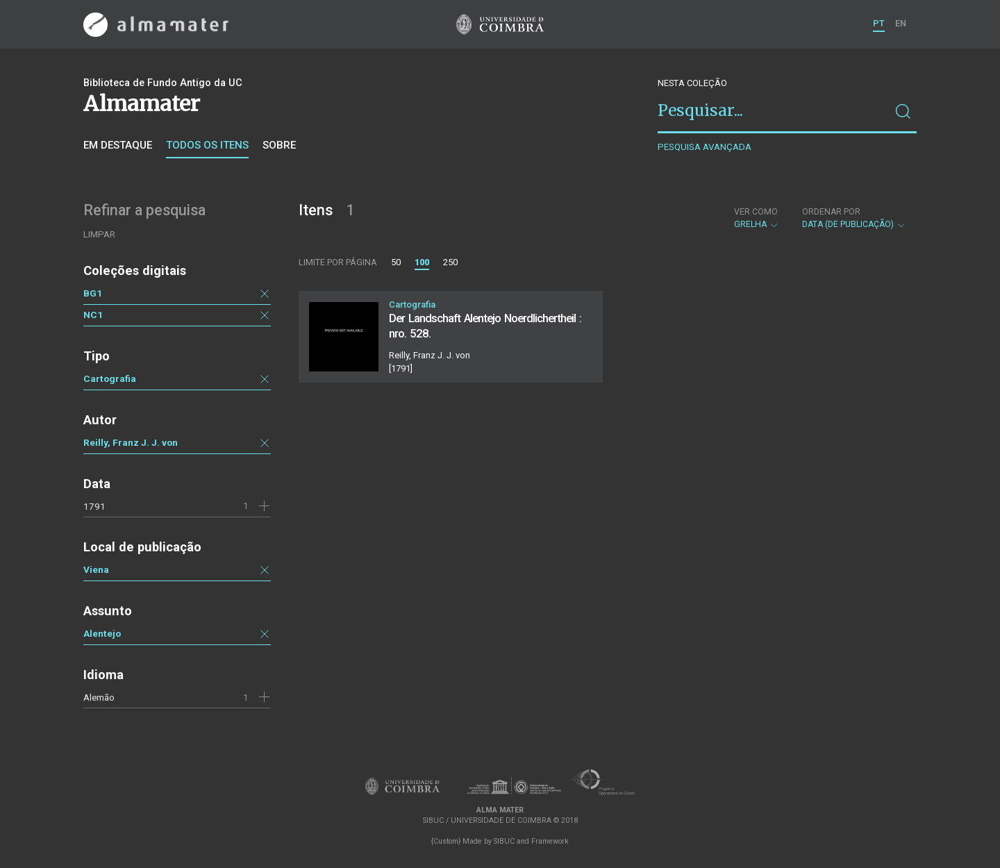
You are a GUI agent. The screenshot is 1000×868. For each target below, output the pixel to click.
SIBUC (504, 841)
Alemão (99, 697)
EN (900, 23)
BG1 (92, 293)
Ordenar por (831, 212)
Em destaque (117, 145)
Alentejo (102, 633)
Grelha (756, 218)
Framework (550, 841)
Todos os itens (207, 145)
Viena (96, 569)
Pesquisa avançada (704, 147)
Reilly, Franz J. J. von (130, 442)
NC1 (93, 314)
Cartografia (109, 378)
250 (450, 262)
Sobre (279, 145)
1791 (94, 506)
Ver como (756, 212)
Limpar (99, 234)
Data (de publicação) (854, 218)
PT (879, 23)
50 (396, 262)
